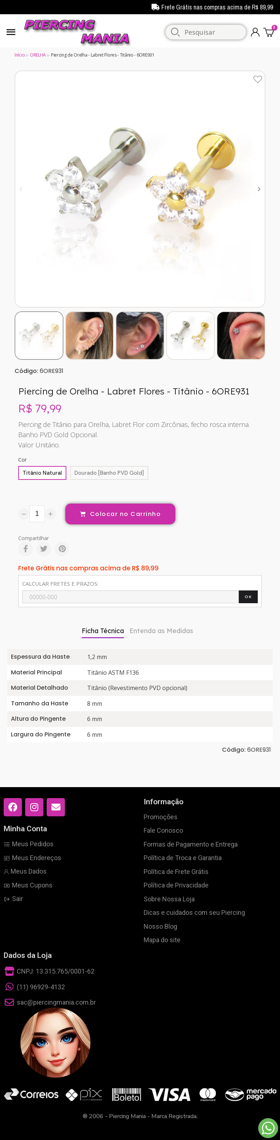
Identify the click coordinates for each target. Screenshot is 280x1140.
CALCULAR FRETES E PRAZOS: (60, 583)
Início (20, 55)
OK (248, 597)
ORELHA (38, 55)
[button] (21, 189)
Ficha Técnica (103, 631)
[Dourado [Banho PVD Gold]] (109, 473)
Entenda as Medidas (161, 631)
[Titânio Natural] (42, 473)
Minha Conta (25, 828)
